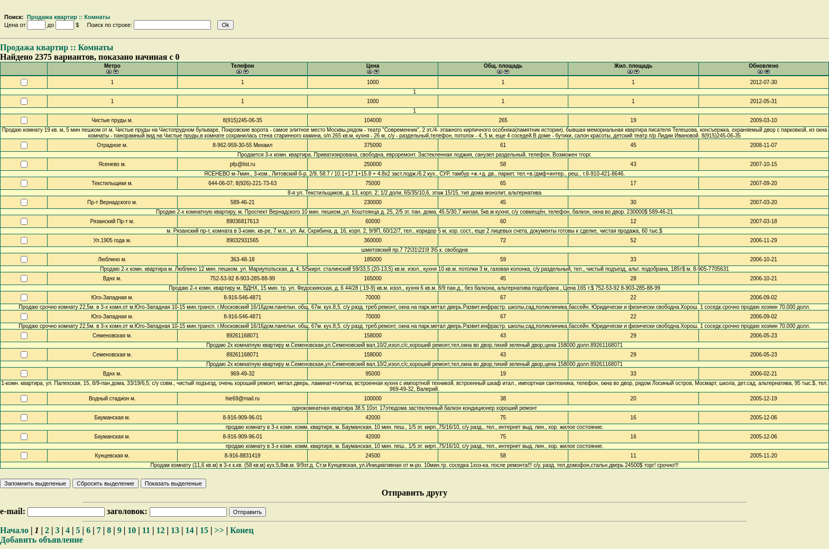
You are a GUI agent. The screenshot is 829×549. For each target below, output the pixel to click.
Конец (241, 530)
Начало (14, 530)
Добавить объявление (41, 539)
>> (219, 530)
